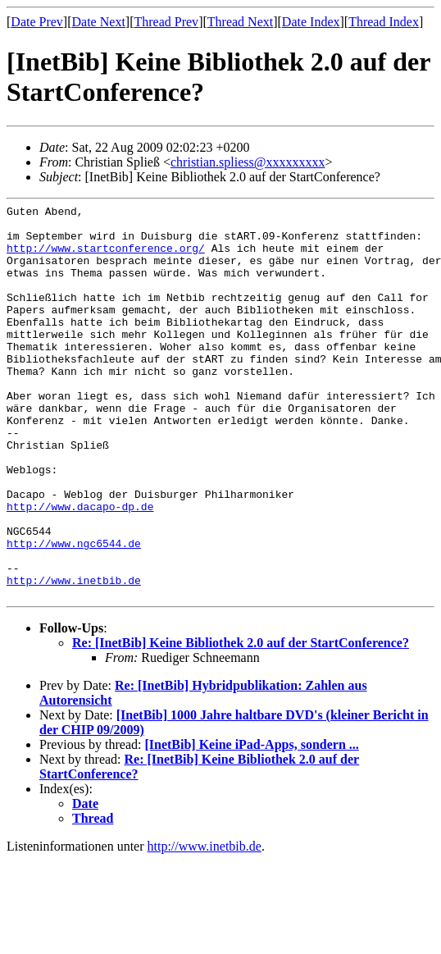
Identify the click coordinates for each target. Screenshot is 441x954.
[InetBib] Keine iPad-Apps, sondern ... (251, 823)
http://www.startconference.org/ (106, 257)
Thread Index (383, 22)
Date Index (311, 22)
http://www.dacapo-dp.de (80, 567)
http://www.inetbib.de (74, 656)
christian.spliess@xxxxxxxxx (247, 162)
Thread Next (240, 22)
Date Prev (37, 22)
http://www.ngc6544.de (74, 612)
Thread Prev (166, 22)
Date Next (98, 22)
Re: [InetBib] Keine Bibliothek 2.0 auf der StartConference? (240, 721)
